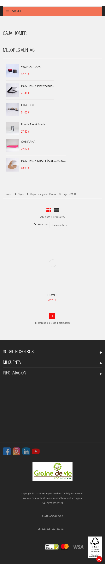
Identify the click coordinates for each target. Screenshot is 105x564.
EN (43, 528)
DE (53, 528)
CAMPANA (28, 141)
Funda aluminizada (33, 124)
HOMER (52, 294)
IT (62, 528)
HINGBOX (28, 105)
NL (58, 528)
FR (39, 528)
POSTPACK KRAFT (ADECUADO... (43, 160)
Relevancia (59, 225)
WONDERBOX (31, 66)
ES (48, 528)
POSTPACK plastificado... (37, 86)
